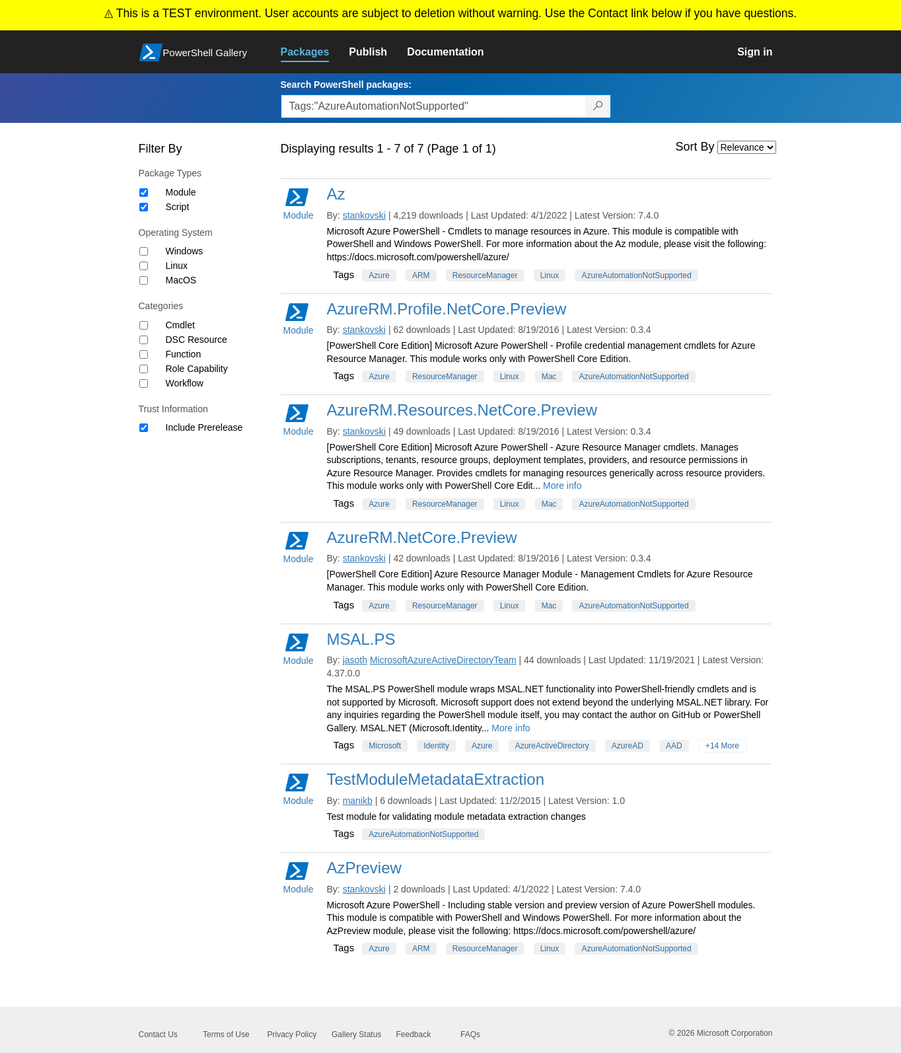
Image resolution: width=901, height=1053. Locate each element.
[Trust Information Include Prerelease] (143, 427)
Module (181, 192)
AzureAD (627, 745)
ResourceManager (485, 275)
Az (336, 194)
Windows (184, 251)
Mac (549, 376)
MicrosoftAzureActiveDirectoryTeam (443, 660)
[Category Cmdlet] (143, 325)
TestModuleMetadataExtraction (436, 779)
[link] (315, 52)
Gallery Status (356, 1034)
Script (178, 206)
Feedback (413, 1034)
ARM (421, 275)
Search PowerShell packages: (346, 84)
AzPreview (364, 868)
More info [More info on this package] (562, 485)
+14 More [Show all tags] (722, 745)
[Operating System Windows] (143, 251)
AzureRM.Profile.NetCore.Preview (447, 309)
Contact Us (158, 1034)
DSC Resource (196, 339)
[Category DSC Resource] (143, 340)
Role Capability (197, 368)
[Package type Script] (143, 207)
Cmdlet (180, 325)
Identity (436, 745)
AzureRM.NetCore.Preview (422, 537)
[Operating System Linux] (143, 266)
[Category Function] (143, 354)
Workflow (184, 383)
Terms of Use (226, 1034)
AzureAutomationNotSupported (636, 275)
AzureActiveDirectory (552, 745)
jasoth (355, 660)
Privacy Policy (292, 1034)
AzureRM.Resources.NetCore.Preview (462, 410)
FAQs (470, 1034)
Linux (177, 265)
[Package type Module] (143, 192)
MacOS (181, 280)
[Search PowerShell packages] (598, 106)
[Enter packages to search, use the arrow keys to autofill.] (433, 106)
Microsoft (385, 745)
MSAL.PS (361, 639)
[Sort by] (746, 147)
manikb (358, 800)
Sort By (695, 146)
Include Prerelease (204, 427)
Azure (379, 275)
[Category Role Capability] (143, 369)
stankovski (364, 215)
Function (183, 354)
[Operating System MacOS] (143, 280)
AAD (674, 745)
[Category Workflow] (143, 383)
